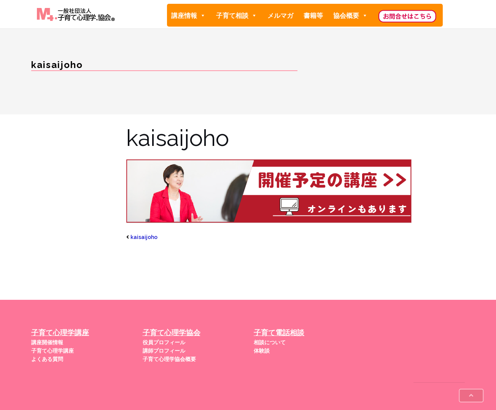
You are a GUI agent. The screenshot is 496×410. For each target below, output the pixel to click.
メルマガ (280, 15)
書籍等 (313, 15)
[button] (202, 15)
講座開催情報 (47, 342)
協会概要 (350, 15)
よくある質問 (47, 359)
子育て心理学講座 (52, 351)
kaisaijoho (143, 237)
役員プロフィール (164, 342)
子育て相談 (236, 15)
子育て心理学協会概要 (169, 359)
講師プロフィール (164, 351)
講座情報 (188, 15)
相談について (270, 342)
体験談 (262, 351)
